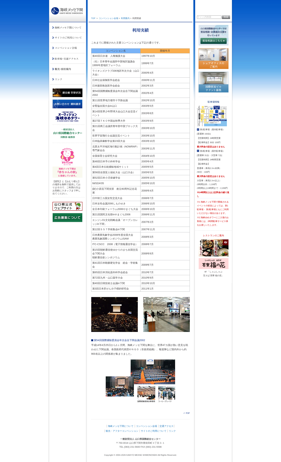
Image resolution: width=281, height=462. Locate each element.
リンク (172, 431)
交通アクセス (166, 426)
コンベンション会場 (108, 18)
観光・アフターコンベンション (122, 431)
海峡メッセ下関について (121, 426)
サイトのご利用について (153, 431)
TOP (93, 18)
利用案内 (125, 18)
